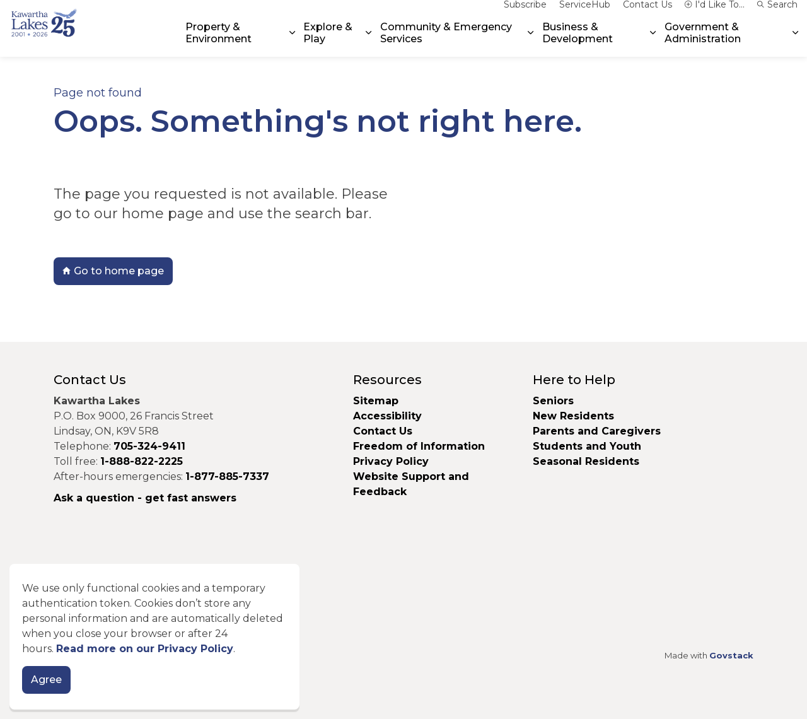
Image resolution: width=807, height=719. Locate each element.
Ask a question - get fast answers (145, 498)
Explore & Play (327, 42)
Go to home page (113, 271)
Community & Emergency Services (446, 42)
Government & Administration (703, 42)
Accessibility (387, 416)
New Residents (573, 416)
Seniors (553, 401)
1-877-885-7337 (227, 476)
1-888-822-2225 (141, 461)
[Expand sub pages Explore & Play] (369, 42)
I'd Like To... (715, 14)
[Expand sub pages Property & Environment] (292, 42)
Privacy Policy (391, 461)
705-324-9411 (149, 446)
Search (777, 14)
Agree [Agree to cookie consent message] (46, 683)
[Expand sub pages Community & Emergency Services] (530, 42)
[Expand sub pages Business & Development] (653, 42)
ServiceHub (584, 14)
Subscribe (525, 14)
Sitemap (375, 401)
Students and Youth (587, 446)
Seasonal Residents (587, 461)
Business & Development (577, 42)
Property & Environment (218, 42)
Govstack (731, 655)
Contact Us (647, 14)
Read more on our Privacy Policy (144, 652)
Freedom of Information (419, 446)
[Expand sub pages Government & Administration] (795, 42)
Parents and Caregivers (597, 431)
